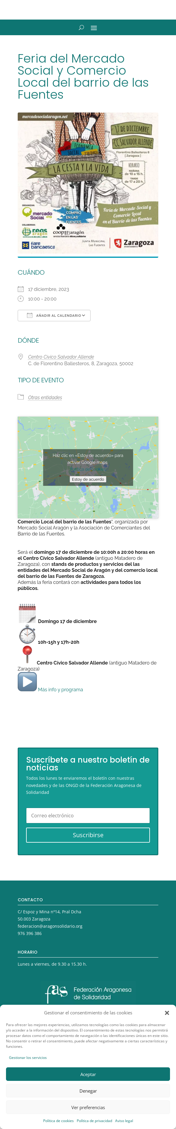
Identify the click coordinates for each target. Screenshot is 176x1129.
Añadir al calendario (54, 315)
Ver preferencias (88, 1107)
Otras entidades (45, 397)
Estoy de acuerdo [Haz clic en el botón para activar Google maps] (88, 479)
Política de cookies (58, 1120)
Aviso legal (124, 1120)
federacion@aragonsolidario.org (50, 926)
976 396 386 (30, 933)
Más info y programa (50, 690)
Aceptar (88, 1074)
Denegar (88, 1091)
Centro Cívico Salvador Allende (61, 357)
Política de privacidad (94, 1120)
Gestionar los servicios (28, 1057)
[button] (167, 1013)
